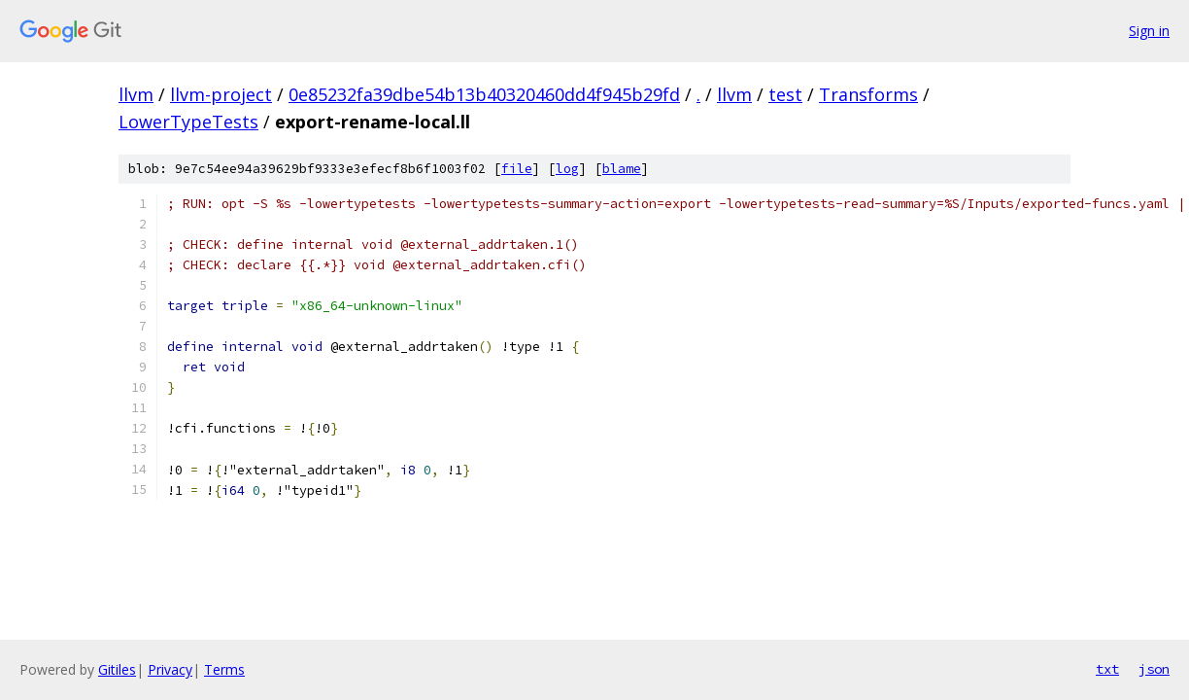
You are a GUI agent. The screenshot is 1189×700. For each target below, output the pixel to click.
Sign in (1149, 30)
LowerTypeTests (188, 121)
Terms (224, 669)
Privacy (170, 669)
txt (1107, 669)
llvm (136, 94)
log (567, 168)
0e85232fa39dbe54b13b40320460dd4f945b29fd (484, 94)
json (1154, 669)
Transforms (868, 94)
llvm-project (221, 94)
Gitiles (117, 669)
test (785, 94)
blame (621, 168)
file (516, 168)
